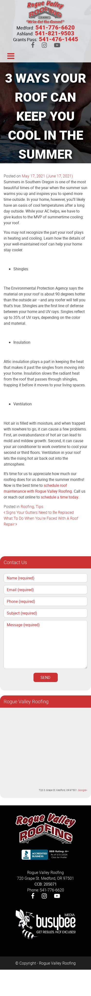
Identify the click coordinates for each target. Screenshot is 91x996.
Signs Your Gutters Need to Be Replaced (39, 512)
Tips (39, 506)
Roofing (27, 506)
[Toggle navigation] (10, 55)
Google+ (82, 790)
